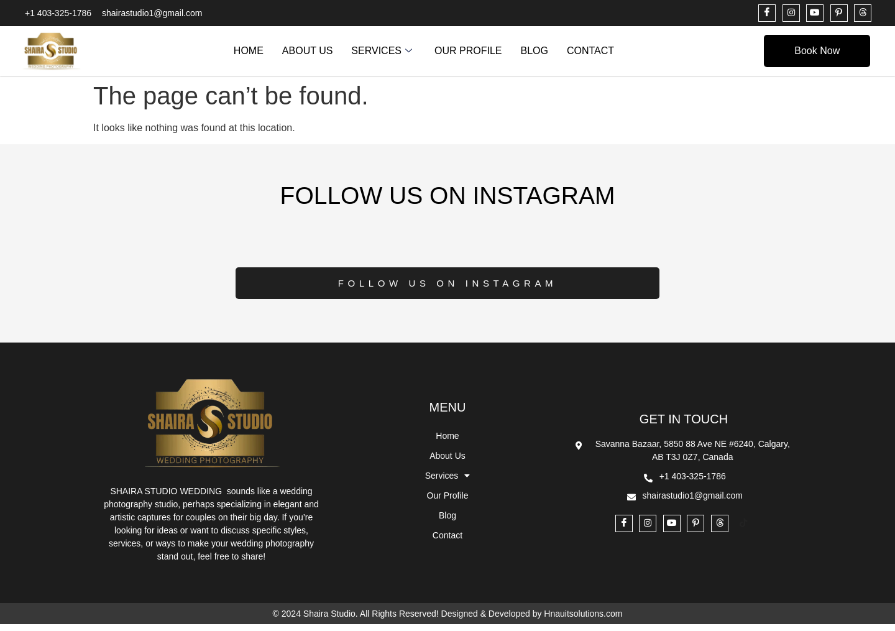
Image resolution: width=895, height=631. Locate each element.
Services (381, 50)
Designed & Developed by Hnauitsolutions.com (532, 620)
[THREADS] (862, 13)
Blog (534, 50)
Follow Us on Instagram (447, 290)
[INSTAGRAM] (791, 13)
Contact (590, 50)
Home (249, 50)
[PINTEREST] (839, 13)
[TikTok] (743, 531)
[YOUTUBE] (815, 13)
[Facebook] (767, 13)
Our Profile (468, 50)
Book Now (817, 50)
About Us (307, 50)
